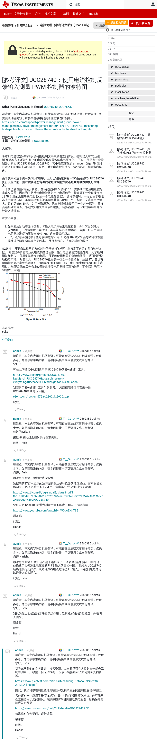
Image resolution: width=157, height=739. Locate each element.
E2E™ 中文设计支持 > (16, 13)
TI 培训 (61, 13)
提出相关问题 (116, 23)
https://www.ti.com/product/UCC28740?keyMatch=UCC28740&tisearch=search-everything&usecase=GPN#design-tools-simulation (45, 378)
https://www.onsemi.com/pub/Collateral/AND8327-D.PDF (52, 708)
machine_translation (127, 98)
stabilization (122, 92)
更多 (131, 119)
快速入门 (74, 13)
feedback (120, 73)
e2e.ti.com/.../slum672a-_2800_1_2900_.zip (41, 396)
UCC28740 (121, 104)
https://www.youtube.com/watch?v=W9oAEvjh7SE (45, 510)
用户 (153, 4)
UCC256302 (122, 66)
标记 (131, 113)
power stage (122, 79)
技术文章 (47, 13)
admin (14, 98)
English (88, 13)
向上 (15, 410)
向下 (24, 410)
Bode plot (120, 85)
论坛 (35, 13)
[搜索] (95, 4)
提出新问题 (142, 23)
